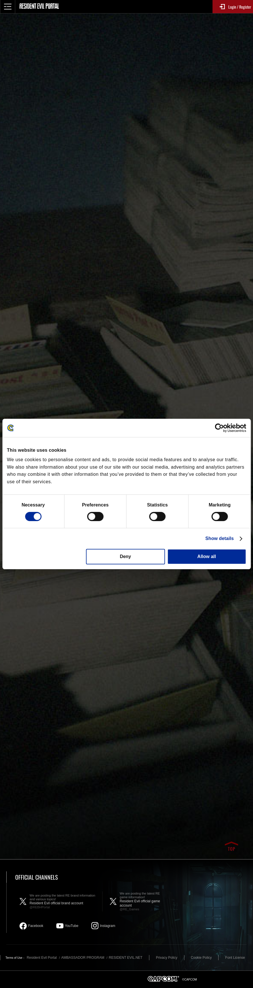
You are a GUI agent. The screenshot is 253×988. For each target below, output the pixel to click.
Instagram (107, 926)
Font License (235, 958)
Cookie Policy (201, 958)
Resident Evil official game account (143, 901)
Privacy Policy (166, 958)
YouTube (71, 926)
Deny (125, 556)
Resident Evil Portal (42, 958)
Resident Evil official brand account (63, 901)
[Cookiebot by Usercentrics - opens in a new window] (221, 428)
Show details (219, 538)
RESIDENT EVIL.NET (125, 958)
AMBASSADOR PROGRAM (82, 958)
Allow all (206, 556)
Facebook (35, 926)
